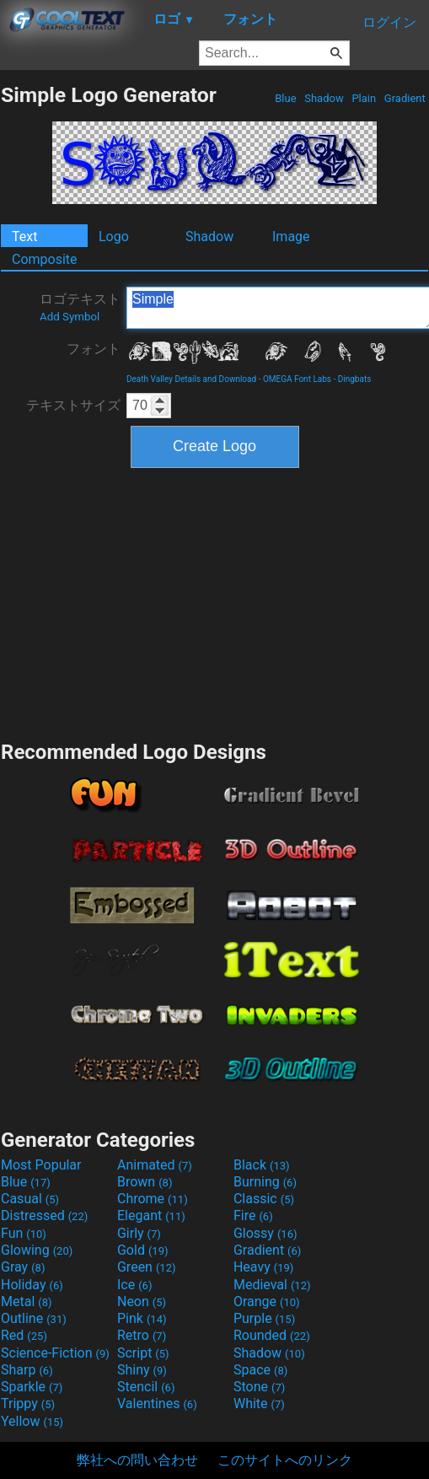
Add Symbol (69, 316)
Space (260, 1370)
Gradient (405, 98)
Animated (154, 1165)
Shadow (324, 98)
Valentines (157, 1404)
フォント (94, 349)
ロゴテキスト (80, 307)
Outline (34, 1318)
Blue (285, 98)
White (259, 1404)
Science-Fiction (55, 1353)
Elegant (151, 1215)
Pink (142, 1318)
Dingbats (355, 379)
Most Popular (41, 1165)
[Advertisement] (215, 602)
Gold (143, 1250)
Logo (114, 237)
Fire (253, 1215)
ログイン (389, 22)
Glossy (265, 1233)
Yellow (32, 1421)
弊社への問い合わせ (137, 1460)
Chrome (152, 1199)
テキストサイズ (73, 405)
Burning (265, 1182)
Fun (23, 1233)
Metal (26, 1301)
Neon (141, 1301)
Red (24, 1335)
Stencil (145, 1387)
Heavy (263, 1267)
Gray (23, 1267)
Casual (30, 1199)
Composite (45, 259)
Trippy (28, 1404)
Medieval (272, 1285)
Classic (263, 1199)
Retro (141, 1335)
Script (143, 1353)
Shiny (142, 1370)
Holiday (32, 1285)
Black (261, 1165)
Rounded (271, 1335)
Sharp (27, 1370)
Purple (264, 1318)
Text (24, 237)
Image (291, 237)
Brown (144, 1182)
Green (146, 1267)
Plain (363, 98)
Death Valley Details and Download (191, 379)
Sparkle (31, 1387)
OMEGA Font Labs (297, 379)
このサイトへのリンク (284, 1460)
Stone (259, 1387)
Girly (139, 1233)
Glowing (36, 1250)
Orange (266, 1301)
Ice (134, 1285)
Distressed (44, 1215)
